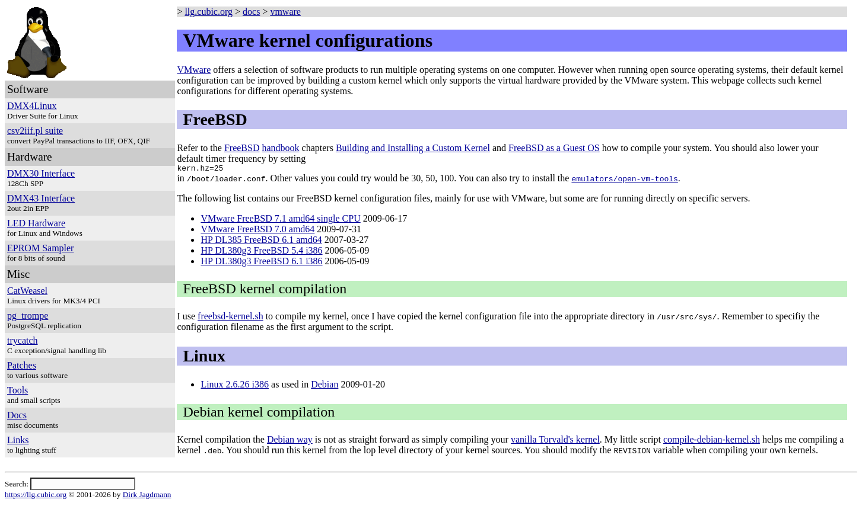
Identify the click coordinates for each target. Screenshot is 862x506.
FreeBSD (242, 148)
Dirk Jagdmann (147, 496)
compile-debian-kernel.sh (711, 441)
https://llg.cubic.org (35, 496)
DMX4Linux (32, 106)
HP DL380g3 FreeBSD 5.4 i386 (261, 252)
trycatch (22, 340)
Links (17, 440)
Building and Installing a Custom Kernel (413, 148)
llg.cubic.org (209, 12)
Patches (21, 365)
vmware (285, 12)
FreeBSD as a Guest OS (554, 148)
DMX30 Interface (41, 173)
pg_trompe (27, 315)
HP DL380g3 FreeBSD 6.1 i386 (261, 263)
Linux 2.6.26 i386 (235, 386)
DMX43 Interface (41, 198)
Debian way (290, 441)
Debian (324, 386)
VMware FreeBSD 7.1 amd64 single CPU (280, 220)
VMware (194, 70)
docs (251, 12)
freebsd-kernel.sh (230, 318)
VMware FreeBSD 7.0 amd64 (257, 231)
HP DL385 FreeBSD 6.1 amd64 (261, 241)
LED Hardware (36, 223)
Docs (17, 415)
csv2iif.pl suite (35, 131)
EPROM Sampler (40, 248)
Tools (17, 390)
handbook (280, 148)
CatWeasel (27, 291)
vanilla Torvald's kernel (555, 441)
